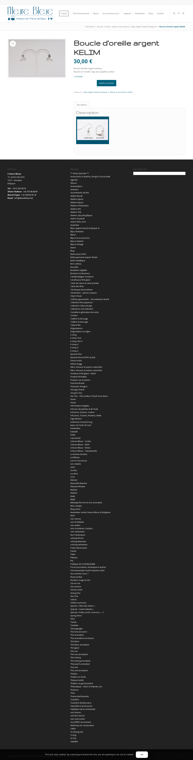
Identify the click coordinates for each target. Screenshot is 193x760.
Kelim (130, 92)
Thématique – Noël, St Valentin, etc (86, 686)
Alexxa (73, 183)
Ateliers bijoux (76, 199)
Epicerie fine (76, 354)
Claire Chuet (76, 296)
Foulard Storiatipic (78, 376)
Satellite (74, 741)
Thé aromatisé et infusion (82, 638)
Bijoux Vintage (76, 244)
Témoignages (76, 628)
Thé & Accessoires (78, 631)
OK (142, 754)
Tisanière (74, 699)
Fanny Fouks (76, 360)
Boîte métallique (77, 260)
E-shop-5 (74, 351)
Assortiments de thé (79, 192)
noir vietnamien (77, 531)
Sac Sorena (75, 586)
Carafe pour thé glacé (80, 279)
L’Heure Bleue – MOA (79, 444)
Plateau (74, 557)
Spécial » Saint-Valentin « (82, 609)
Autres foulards (77, 218)
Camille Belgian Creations (82, 276)
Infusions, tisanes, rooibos (82, 412)
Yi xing (73, 735)
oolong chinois (77, 538)
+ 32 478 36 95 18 (28, 195)
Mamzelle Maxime (78, 483)
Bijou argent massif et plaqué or (96, 92)
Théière (74, 673)
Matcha (73, 489)
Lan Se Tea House (78, 460)
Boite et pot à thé (78, 254)
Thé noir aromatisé (79, 654)
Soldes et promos (78, 602)
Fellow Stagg (76, 363)
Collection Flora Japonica (81, 302)
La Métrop (75, 457)
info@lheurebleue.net (23, 198)
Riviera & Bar (76, 577)
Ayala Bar (74, 225)
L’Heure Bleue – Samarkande (83, 450)
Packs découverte (78, 547)
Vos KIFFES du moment (80, 722)
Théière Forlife (77, 680)
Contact (73, 315)
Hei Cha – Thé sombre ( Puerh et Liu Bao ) (89, 396)
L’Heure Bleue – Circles (80, 441)
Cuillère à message (79, 318)
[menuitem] (65, 13)
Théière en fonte (78, 677)
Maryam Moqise (77, 486)
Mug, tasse (75, 509)
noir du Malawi (77, 522)
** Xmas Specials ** (79, 173)
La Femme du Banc (78, 454)
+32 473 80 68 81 (30, 191)
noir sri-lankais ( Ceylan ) (81, 528)
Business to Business (80, 273)
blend (73, 247)
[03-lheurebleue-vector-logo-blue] (30, 13)
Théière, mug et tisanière (81, 683)
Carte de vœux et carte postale (84, 283)
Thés (72, 693)
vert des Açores (77, 715)
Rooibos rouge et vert (80, 580)
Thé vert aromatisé (79, 670)
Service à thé (76, 589)
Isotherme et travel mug (81, 422)
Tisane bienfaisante (79, 696)
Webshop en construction (82, 725)
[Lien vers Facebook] (178, 13)
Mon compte (76, 505)
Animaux (74, 189)
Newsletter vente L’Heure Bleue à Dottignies (90, 512)
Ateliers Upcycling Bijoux (81, 215)
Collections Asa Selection (81, 308)
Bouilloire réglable (78, 270)
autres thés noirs (78, 221)
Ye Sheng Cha (76, 731)
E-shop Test (75, 338)
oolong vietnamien (78, 544)
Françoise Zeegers (78, 386)
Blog (72, 250)
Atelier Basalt (76, 196)
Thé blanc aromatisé (79, 644)
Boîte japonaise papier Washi (83, 257)
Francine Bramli (77, 383)
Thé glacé (74, 647)
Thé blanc (74, 641)
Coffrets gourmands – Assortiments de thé (89, 299)
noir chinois (75, 518)
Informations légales (79, 405)
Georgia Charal (77, 389)
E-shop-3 (74, 347)
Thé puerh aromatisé (80, 664)
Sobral (73, 599)
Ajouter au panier (106, 83)
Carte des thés (77, 286)
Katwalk (74, 431)
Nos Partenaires (77, 535)
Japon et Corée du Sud (80, 425)
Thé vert (74, 667)
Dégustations (76, 328)
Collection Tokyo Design (81, 305)
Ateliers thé (75, 209)
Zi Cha (73, 738)
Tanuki (73, 622)
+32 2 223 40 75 (19, 188)
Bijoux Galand (76, 241)
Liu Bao (73, 470)
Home (73, 399)
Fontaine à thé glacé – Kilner (83, 373)
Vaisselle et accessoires (81, 706)
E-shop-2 (74, 344)
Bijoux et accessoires (118, 92)
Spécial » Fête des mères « (82, 605)
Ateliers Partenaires (79, 205)
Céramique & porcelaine (81, 289)
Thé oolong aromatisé (80, 660)
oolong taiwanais (78, 541)
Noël (72, 515)
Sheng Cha (75, 593)
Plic (71, 560)
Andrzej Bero (76, 186)
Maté (72, 496)
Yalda (73, 728)
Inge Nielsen (76, 418)
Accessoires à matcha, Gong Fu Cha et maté (90, 176)
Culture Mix (75, 325)
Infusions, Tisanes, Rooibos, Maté (85, 415)
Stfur (72, 618)
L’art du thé (75, 438)
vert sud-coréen (77, 719)
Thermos (74, 689)
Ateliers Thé (75, 212)
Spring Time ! (76, 615)
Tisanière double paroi (80, 702)
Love (72, 476)
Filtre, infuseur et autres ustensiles (86, 367)
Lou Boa (74, 473)
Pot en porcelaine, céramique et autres (88, 567)
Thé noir (74, 651)
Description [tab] (82, 105)
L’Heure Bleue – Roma (80, 447)
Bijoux (73, 234)
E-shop (73, 334)
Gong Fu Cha (76, 393)
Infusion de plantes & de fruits (84, 409)
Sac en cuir (75, 583)
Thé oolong (75, 657)
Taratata (74, 625)
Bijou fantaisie (77, 231)
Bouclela (74, 267)
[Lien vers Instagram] (174, 13)
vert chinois (75, 712)
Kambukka (75, 428)
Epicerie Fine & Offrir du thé (82, 357)
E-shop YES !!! (76, 341)
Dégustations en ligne (80, 331)
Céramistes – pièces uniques (83, 292)
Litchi (72, 467)
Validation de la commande (82, 709)
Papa (72, 554)
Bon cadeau (75, 263)
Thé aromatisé (77, 635)
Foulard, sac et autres (80, 380)
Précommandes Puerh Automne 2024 (87, 570)
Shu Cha (74, 596)
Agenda (74, 179)
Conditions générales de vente (84, 312)
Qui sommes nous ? (79, 573)
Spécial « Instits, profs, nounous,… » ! (87, 612)
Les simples (75, 463)
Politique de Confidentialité (82, 564)
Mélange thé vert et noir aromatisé (86, 502)
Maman (73, 480)
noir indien (75, 525)
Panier (73, 551)
